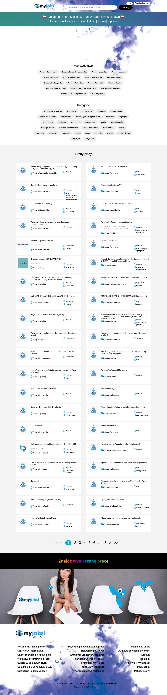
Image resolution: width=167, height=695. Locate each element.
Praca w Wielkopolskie (110, 88)
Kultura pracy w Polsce (91, 663)
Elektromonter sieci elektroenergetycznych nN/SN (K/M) (53, 444)
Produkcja (39, 133)
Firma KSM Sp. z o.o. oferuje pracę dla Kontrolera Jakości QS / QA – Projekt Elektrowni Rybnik (125, 260)
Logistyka (123, 117)
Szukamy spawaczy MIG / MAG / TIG (46, 259)
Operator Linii (36, 426)
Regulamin (144, 659)
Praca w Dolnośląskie (48, 72)
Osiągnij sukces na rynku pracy (34, 667)
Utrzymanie (76, 122)
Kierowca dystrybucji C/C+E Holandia (46, 407)
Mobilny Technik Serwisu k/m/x (43, 518)
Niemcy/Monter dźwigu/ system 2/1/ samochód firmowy (123, 407)
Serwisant (35, 481)
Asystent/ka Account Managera (114, 370)
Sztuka (110, 133)
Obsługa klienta (47, 128)
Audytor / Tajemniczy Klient (42, 241)
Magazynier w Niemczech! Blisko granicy (47, 315)
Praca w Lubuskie (119, 72)
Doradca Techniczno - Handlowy (44, 185)
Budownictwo (87, 111)
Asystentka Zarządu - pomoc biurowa (116, 222)
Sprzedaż (99, 133)
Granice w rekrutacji (93, 667)
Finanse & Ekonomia (47, 117)
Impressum (143, 667)
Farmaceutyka (116, 111)
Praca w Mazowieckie (93, 77)
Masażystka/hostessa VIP (111, 185)
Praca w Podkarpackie (53, 83)
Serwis (77, 133)
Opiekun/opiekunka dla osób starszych (117, 204)
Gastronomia (66, 117)
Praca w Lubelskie (99, 72)
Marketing (62, 122)
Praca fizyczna (108, 128)
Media (103, 122)
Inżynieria (110, 117)
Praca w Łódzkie (51, 77)
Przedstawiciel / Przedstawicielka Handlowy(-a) (120, 444)
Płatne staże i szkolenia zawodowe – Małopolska (121, 518)
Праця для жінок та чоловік (112, 500)
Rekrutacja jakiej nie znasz (32, 671)
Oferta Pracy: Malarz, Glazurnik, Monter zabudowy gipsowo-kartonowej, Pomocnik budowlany (51, 279)
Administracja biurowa (53, 111)
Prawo (122, 128)
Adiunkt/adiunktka (108, 426)
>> (116, 543)
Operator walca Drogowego (42, 204)
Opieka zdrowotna (90, 128)
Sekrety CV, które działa (30, 650)
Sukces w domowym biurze (32, 663)
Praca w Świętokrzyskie (56, 88)
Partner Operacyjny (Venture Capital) (46, 500)
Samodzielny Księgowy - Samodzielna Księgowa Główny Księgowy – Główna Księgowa (54, 168)
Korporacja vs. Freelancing (89, 671)
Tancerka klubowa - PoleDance (114, 167)
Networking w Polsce (92, 650)
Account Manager (108, 389)
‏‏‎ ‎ (129, 3)
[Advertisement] (83, 44)
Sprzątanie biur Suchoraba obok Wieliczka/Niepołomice (124, 463)
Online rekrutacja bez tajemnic (34, 654)
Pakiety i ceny (142, 671)
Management (48, 122)
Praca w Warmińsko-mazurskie (83, 88)
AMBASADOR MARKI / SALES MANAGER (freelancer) (124, 278)
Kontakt (145, 654)
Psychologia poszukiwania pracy (86, 646)
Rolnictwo (53, 133)
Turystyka (76, 139)
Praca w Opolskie (114, 77)
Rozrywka (66, 133)
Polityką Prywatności (89, 687)
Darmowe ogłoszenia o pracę (134, 650)
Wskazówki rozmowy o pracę (33, 659)
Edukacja (102, 111)
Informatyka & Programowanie (88, 117)
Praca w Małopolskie (71, 77)
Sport (87, 133)
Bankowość (72, 111)
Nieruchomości (117, 122)
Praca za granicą (97, 94)
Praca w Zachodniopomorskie (73, 94)
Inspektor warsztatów (109, 241)
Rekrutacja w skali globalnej (88, 659)
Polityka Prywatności (138, 663)
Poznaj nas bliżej (140, 646)
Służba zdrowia (124, 133)
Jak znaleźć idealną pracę (31, 646)
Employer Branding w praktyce (87, 654)
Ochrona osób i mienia (68, 128)
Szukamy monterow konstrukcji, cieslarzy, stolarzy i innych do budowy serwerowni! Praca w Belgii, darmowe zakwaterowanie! (125, 317)
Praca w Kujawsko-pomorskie (74, 72)
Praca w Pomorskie (96, 83)
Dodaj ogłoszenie (142, 3)
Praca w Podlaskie (75, 83)
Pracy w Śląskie (115, 83)
